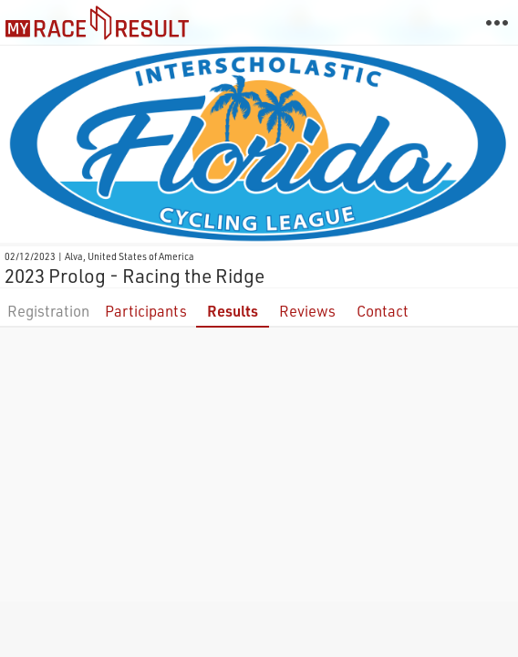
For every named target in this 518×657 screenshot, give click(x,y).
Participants (146, 310)
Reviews (307, 310)
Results (232, 310)
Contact (383, 310)
